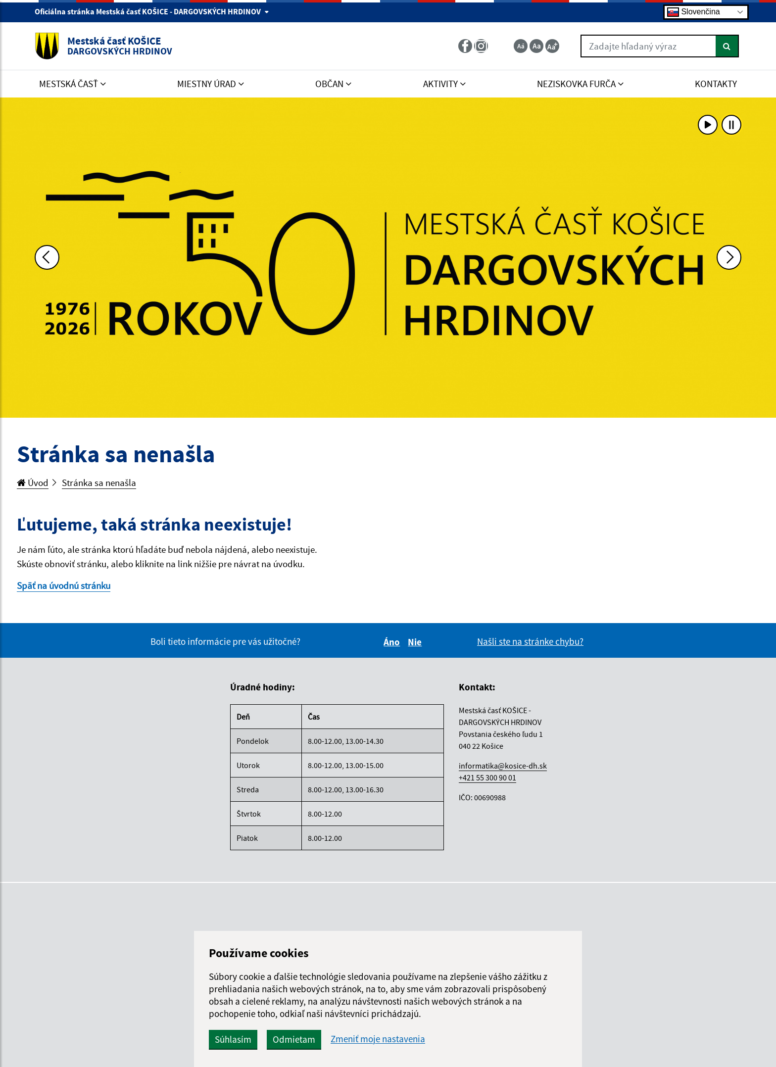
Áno (393, 642)
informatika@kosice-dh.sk (503, 766)
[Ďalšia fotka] (729, 257)
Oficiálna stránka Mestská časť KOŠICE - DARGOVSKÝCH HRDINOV (152, 11)
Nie (416, 642)
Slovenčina (693, 12)
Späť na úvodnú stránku (63, 585)
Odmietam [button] (294, 1039)
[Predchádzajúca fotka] (47, 257)
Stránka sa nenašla (99, 482)
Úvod (32, 482)
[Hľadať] (727, 46)
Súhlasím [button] (233, 1039)
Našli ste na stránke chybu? (530, 641)
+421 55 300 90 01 (487, 777)
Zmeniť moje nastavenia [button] (378, 1039)
